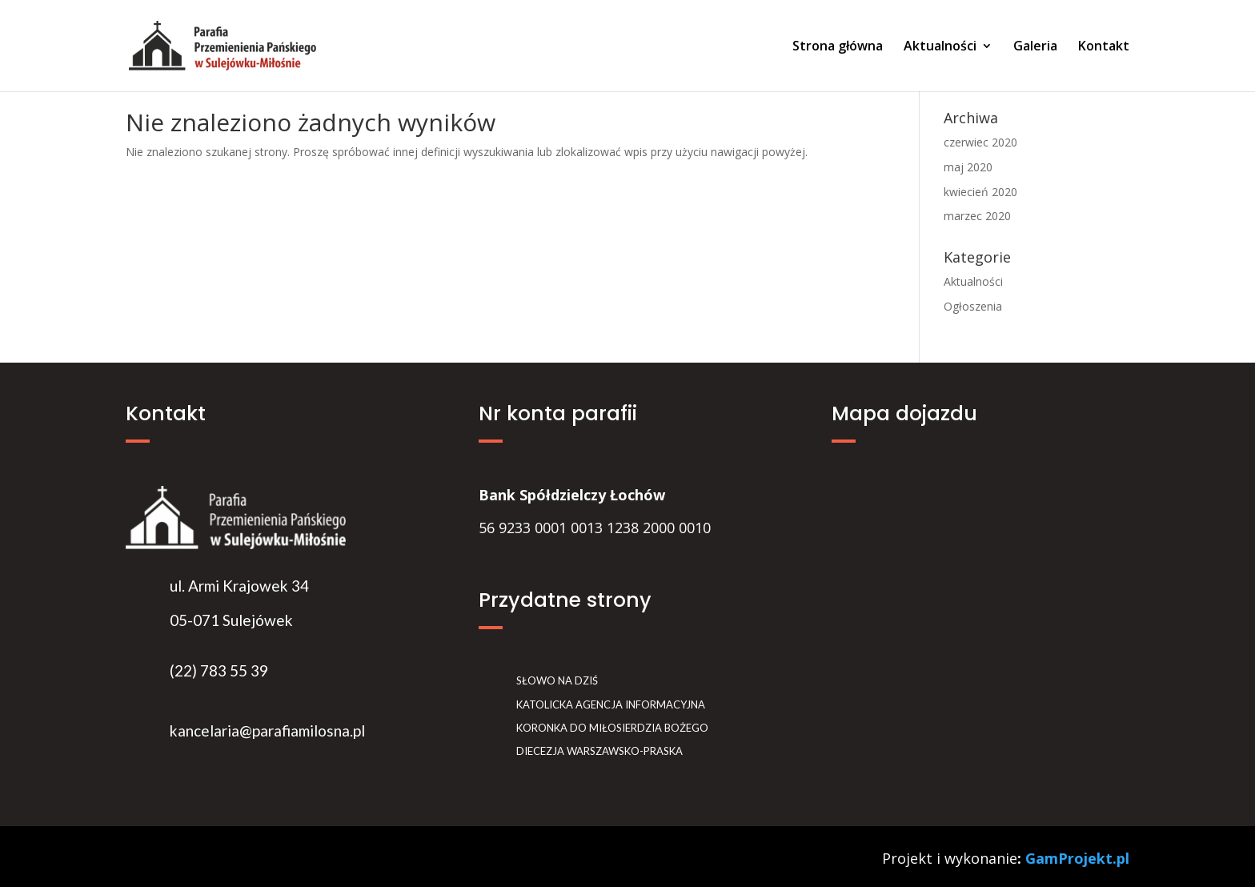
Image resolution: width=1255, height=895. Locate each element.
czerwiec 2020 (980, 142)
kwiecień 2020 (980, 191)
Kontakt (1103, 47)
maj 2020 (968, 167)
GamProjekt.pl (1077, 858)
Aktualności (940, 47)
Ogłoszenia (973, 306)
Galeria (1035, 47)
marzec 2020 (977, 215)
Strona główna (837, 47)
